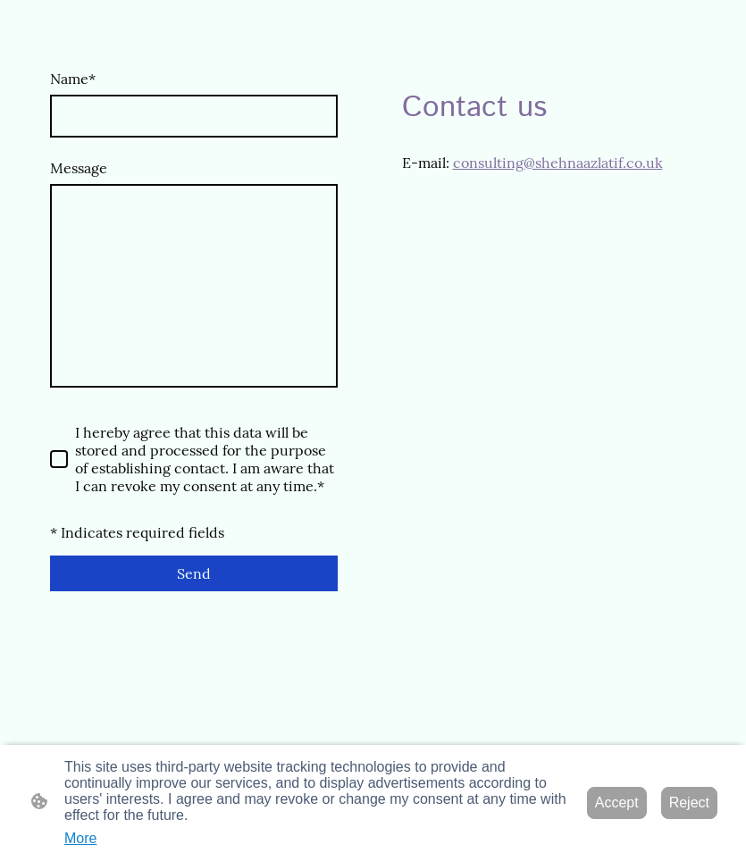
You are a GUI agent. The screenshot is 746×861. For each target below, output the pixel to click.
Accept (617, 802)
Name (73, 79)
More (80, 838)
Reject (689, 802)
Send (194, 573)
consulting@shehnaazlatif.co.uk (558, 162)
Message (78, 168)
